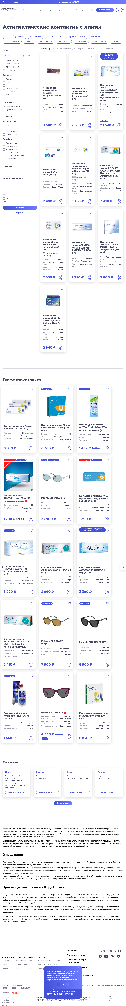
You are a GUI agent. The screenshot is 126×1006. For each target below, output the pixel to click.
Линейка (7, 139)
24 (7, 198)
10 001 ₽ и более (12, 70)
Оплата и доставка (24, 969)
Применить (20, 208)
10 (7, 186)
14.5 (7, 174)
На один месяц (12, 128)
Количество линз (12, 179)
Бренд (6, 75)
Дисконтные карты (77, 955)
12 (6, 189)
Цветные (115, 41)
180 (7, 192)
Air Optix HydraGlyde (15, 156)
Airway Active (11, 159)
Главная (78, 10)
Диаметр (7, 167)
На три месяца (46, 41)
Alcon (8, 85)
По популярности (48, 49)
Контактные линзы (24, 960)
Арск (16, 2)
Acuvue (8, 37)
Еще (4, 98)
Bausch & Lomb (12, 88)
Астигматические (54, 37)
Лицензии (72, 951)
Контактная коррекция (31, 10)
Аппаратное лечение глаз (49, 960)
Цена (5, 51)
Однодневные (97, 37)
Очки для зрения (67, 10)
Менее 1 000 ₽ (12, 61)
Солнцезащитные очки (50, 10)
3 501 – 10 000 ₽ (12, 67)
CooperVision (63, 41)
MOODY (9, 95)
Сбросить (20, 213)
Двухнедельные (12, 41)
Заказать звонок (105, 10)
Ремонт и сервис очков (47, 965)
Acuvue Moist (11, 143)
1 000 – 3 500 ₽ (12, 64)
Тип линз (7, 103)
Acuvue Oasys (11, 146)
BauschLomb (35, 37)
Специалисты (7, 965)
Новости (5, 969)
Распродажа (100, 41)
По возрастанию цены (66, 49)
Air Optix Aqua (12, 152)
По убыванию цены (86, 49)
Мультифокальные (77, 37)
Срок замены (9, 121)
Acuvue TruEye (11, 149)
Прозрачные (81, 41)
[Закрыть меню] (79, 968)
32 (122, 49)
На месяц (29, 41)
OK (63, 985)
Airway (21, 37)
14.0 (7, 171)
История (5, 960)
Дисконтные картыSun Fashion (77, 961)
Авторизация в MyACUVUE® (70, 2)
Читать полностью (16, 792)
